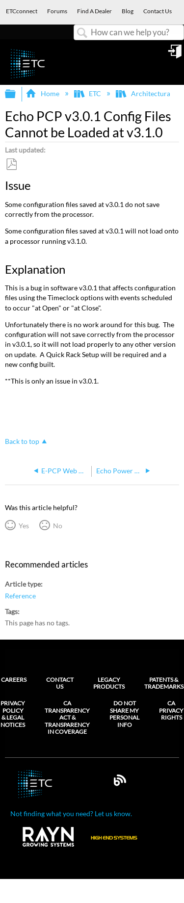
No (57, 525)
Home (43, 93)
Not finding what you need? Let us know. (71, 813)
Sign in (175, 55)
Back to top (22, 441)
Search (82, 33)
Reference (20, 596)
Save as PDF (11, 164)
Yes (24, 525)
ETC (88, 93)
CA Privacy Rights (171, 710)
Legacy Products (109, 683)
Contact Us (60, 683)
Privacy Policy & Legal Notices (12, 714)
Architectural (144, 93)
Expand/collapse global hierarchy (17, 94)
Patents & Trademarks (164, 683)
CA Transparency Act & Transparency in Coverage (67, 717)
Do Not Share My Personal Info (124, 714)
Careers (13, 679)
